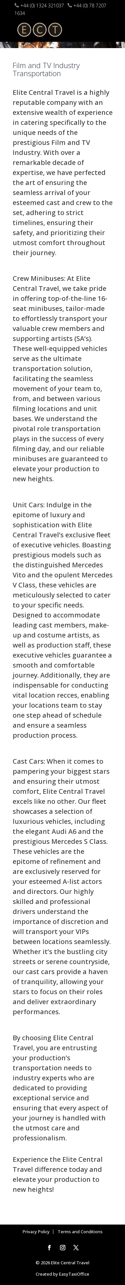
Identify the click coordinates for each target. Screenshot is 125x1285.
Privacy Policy (36, 1232)
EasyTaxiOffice (74, 1274)
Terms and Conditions (80, 1232)
